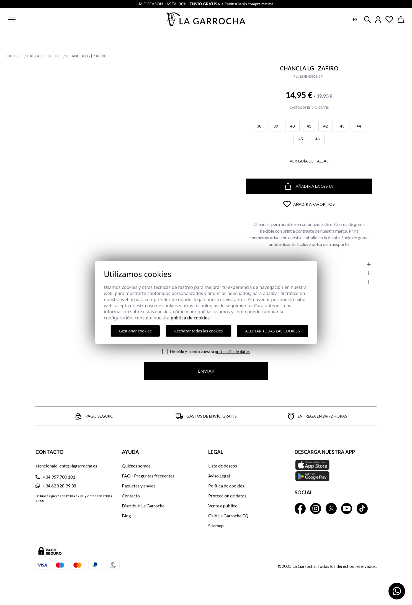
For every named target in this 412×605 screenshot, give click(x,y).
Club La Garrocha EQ (228, 515)
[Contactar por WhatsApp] (397, 591)
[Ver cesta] (401, 19)
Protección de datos (232, 351)
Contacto (131, 495)
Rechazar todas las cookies (198, 331)
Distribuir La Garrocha (143, 505)
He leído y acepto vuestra (210, 351)
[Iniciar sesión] (378, 19)
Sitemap (216, 525)
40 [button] (292, 126)
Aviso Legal (219, 475)
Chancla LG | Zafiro (86, 56)
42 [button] (325, 126)
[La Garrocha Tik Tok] (362, 508)
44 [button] (359, 126)
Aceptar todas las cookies (272, 331)
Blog (126, 515)
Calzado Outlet (44, 56)
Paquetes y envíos (139, 485)
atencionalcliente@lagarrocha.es (66, 465)
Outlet (15, 56)
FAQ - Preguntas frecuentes (148, 475)
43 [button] (342, 126)
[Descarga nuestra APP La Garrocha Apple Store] (336, 470)
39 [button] (276, 126)
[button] (45, 19)
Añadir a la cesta (309, 186)
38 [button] (259, 126)
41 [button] (309, 126)
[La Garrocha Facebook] (300, 508)
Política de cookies (226, 485)
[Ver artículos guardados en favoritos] (389, 19)
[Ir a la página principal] (206, 19)
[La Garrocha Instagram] (315, 508)
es (355, 19)
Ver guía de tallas (309, 161)
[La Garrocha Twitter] (331, 508)
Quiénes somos (136, 465)
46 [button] (317, 138)
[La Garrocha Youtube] (346, 508)
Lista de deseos (222, 465)
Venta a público (223, 505)
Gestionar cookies (135, 331)
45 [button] (300, 138)
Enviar (206, 370)
